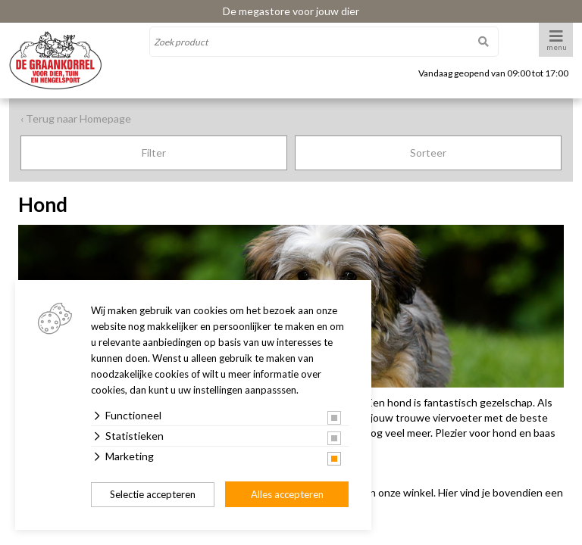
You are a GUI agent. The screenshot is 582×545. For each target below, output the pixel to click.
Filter (154, 152)
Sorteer (428, 152)
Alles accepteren (287, 494)
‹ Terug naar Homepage (75, 118)
